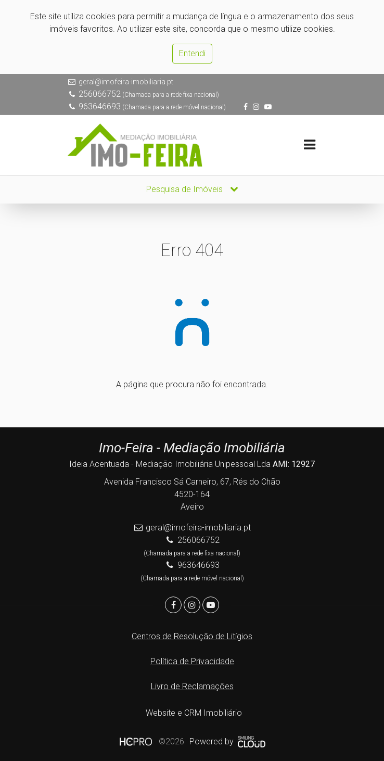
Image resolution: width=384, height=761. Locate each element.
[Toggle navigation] (309, 145)
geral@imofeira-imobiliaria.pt (126, 82)
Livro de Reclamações (192, 686)
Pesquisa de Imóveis (192, 189)
